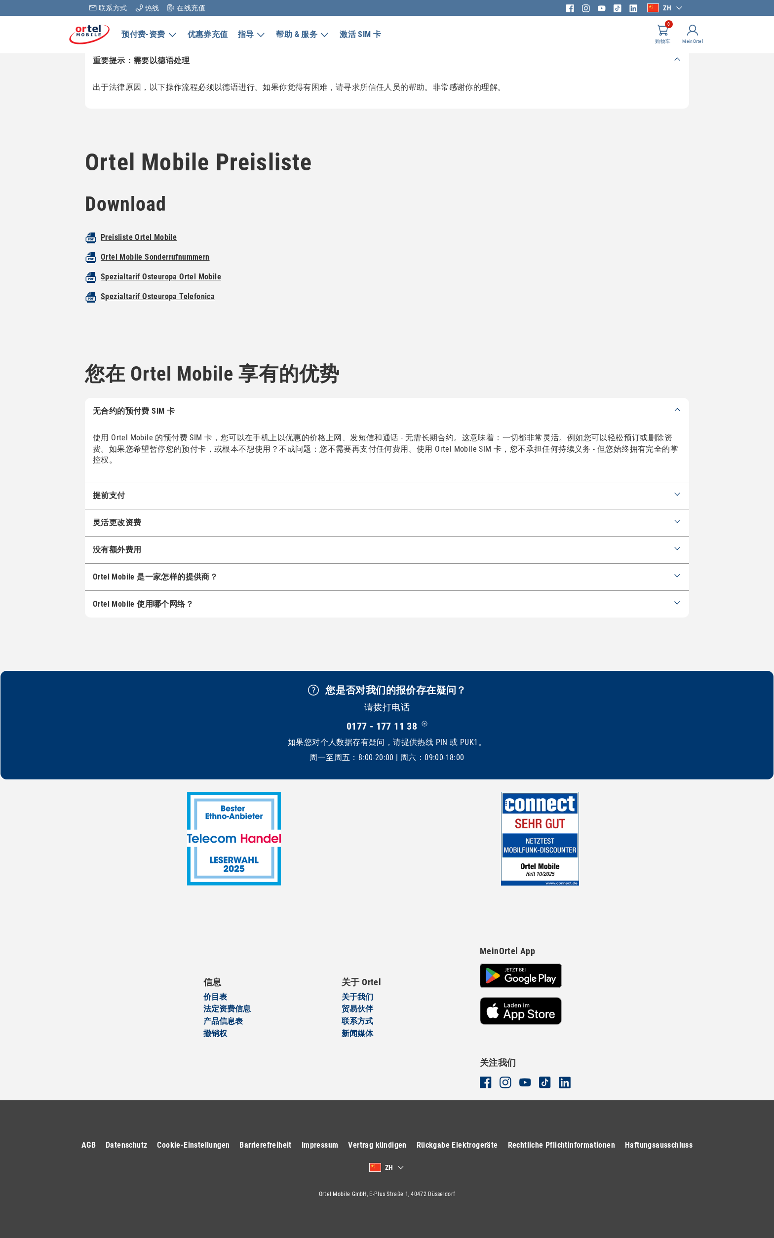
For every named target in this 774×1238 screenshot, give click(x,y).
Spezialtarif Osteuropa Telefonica (158, 322)
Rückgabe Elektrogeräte (496, 1145)
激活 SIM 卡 (376, 34)
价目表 (215, 997)
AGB (127, 1145)
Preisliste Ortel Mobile (139, 263)
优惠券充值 (223, 34)
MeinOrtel (674, 42)
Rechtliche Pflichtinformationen (600, 1145)
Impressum (358, 1145)
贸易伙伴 (357, 1009)
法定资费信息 (227, 1009)
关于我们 (357, 997)
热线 (147, 8)
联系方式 (108, 8)
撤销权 (215, 1033)
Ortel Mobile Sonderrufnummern (155, 282)
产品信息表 (223, 1021)
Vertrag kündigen (416, 1145)
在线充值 (186, 8)
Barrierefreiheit (304, 1145)
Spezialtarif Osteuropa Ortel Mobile (161, 302)
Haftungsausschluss (362, 1167)
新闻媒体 (357, 1033)
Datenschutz (165, 1145)
